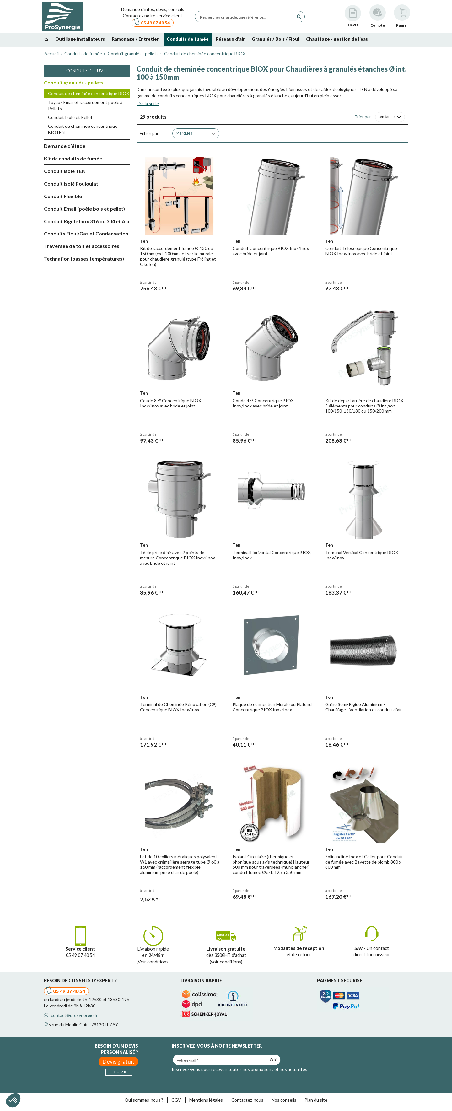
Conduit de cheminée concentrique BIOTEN (82, 129)
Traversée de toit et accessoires (81, 246)
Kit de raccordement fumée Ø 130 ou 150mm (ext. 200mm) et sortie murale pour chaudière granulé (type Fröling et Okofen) (178, 256)
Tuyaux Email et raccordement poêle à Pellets (85, 105)
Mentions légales (206, 1100)
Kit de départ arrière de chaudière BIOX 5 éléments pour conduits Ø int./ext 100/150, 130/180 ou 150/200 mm (364, 406)
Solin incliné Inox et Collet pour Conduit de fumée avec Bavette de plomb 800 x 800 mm (364, 862)
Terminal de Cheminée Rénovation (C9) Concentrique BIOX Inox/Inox (178, 707)
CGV (176, 1100)
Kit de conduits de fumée (73, 158)
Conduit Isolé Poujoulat (71, 183)
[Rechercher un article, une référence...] (246, 16)
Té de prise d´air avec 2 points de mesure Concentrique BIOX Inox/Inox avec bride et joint (177, 558)
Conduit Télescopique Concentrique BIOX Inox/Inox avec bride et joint (361, 250)
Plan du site (315, 1100)
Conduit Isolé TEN (65, 171)
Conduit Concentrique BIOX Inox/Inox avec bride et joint (271, 250)
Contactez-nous (247, 1100)
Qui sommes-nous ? (144, 1100)
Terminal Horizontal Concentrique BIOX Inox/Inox (272, 555)
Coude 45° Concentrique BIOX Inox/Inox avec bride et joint (263, 403)
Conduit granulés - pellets (74, 82)
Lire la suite (148, 103)
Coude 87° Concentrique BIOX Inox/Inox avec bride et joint (170, 403)
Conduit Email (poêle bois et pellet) (84, 209)
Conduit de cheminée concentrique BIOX (88, 93)
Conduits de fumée (87, 70)
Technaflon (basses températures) (84, 259)
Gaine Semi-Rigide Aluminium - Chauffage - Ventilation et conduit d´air (363, 707)
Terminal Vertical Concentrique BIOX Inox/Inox (361, 555)
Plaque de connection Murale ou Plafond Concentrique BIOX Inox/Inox (272, 707)
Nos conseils (284, 1100)
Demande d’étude (64, 146)
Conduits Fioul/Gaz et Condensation (86, 233)
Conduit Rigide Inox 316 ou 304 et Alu (86, 221)
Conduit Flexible (63, 196)
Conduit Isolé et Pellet (70, 117)
